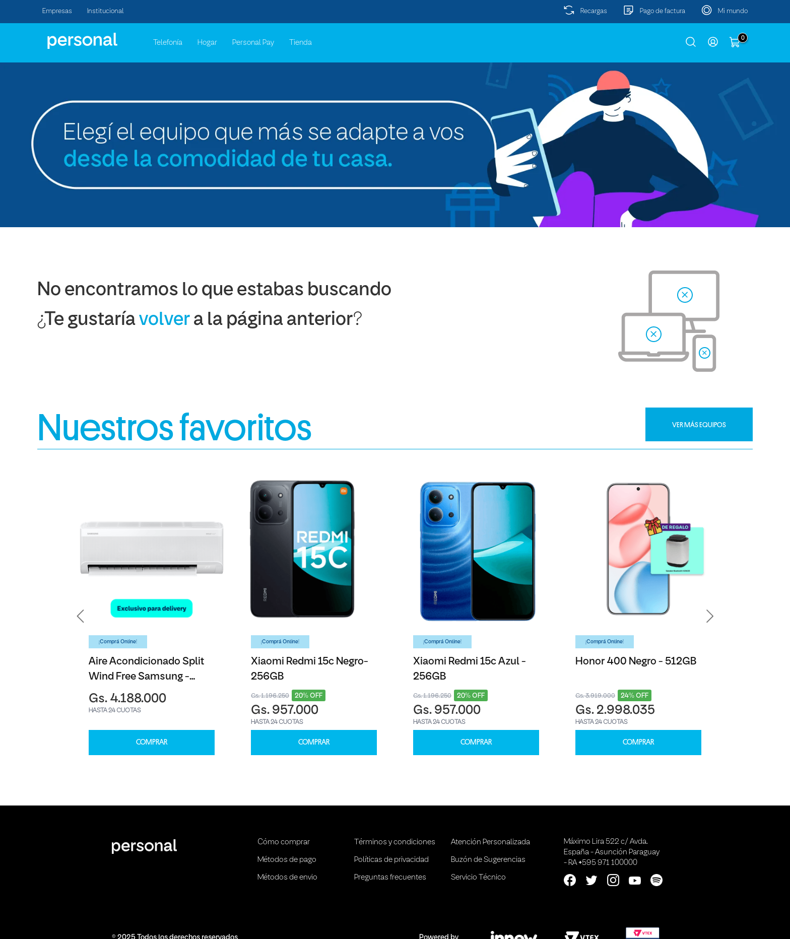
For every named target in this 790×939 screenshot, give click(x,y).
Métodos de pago (286, 859)
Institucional (105, 11)
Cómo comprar (283, 842)
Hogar (207, 42)
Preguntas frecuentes (390, 877)
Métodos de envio (287, 877)
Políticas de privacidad (391, 859)
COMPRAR (151, 742)
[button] (80, 616)
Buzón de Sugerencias (488, 859)
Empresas (57, 11)
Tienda (300, 42)
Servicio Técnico (478, 877)
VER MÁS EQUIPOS (699, 424)
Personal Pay (253, 42)
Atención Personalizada (490, 842)
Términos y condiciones (394, 842)
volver (164, 320)
